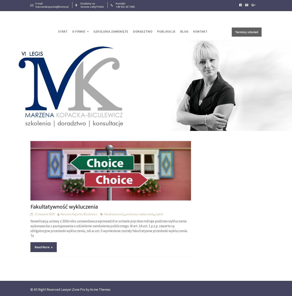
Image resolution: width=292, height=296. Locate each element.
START (63, 31)
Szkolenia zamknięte (110, 31)
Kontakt (200, 31)
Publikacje (166, 31)
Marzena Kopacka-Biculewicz (78, 214)
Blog (184, 31)
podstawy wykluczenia (139, 214)
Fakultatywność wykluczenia (64, 206)
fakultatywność (114, 214)
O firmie (78, 31)
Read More (42, 247)
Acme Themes (100, 289)
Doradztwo (142, 31)
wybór (159, 214)
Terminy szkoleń (246, 32)
